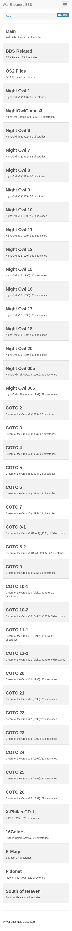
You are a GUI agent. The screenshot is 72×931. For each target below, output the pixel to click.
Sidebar (63, 15)
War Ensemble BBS (17, 4)
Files (8, 16)
